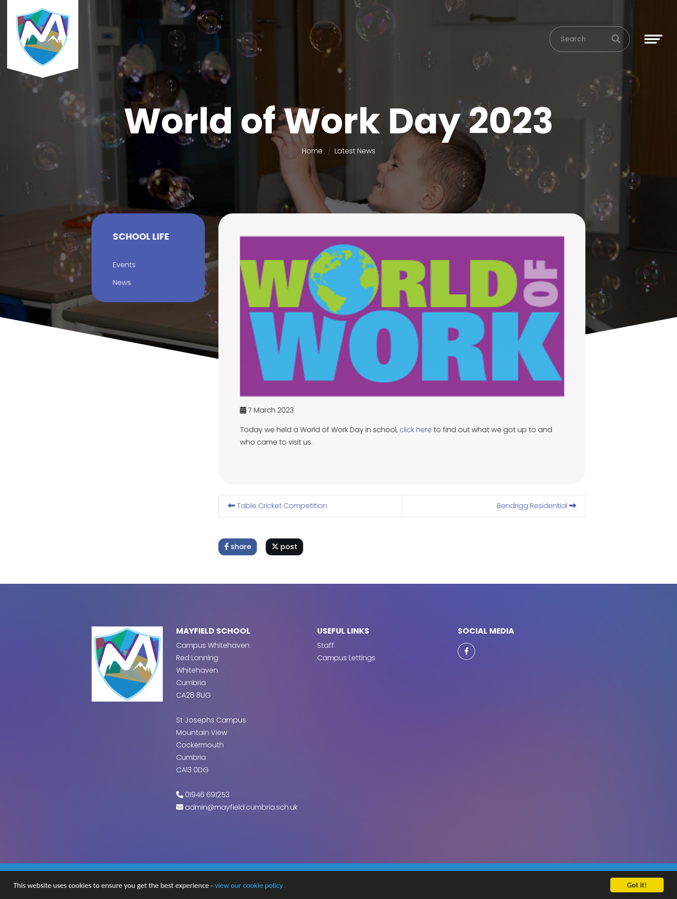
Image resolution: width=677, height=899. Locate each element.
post (285, 547)
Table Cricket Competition (278, 506)
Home (312, 151)
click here (417, 430)
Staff (325, 645)
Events (123, 265)
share (239, 547)
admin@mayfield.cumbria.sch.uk (241, 807)
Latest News (354, 151)
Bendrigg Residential (537, 506)
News (121, 282)
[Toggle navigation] (653, 39)
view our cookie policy (249, 886)
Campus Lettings (346, 658)
